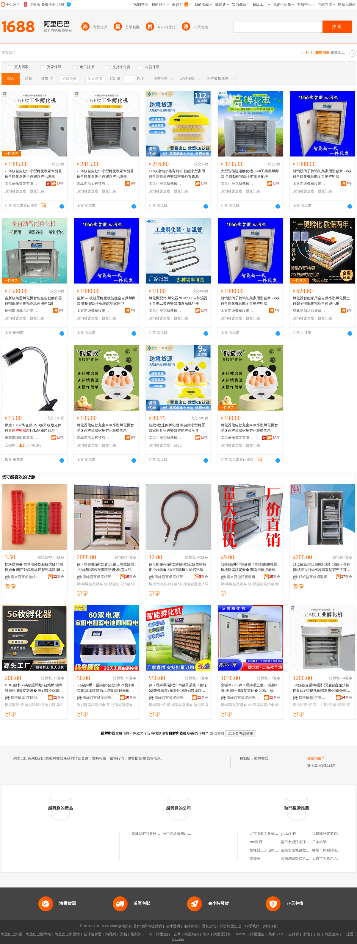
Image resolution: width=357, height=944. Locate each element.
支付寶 (293, 934)
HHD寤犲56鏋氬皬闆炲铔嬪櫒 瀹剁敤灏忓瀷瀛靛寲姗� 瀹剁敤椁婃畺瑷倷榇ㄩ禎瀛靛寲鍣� (34, 688)
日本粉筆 (319, 842)
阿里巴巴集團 (11, 934)
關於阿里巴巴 (230, 926)
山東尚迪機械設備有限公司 (309, 183)
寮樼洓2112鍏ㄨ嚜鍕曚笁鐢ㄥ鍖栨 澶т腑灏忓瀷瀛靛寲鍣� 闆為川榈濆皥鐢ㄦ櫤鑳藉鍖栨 (249, 688)
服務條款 (191, 926)
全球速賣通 (92, 934)
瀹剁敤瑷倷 (34, 705)
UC (281, 934)
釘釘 (317, 934)
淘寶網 (110, 934)
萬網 (271, 934)
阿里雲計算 (222, 934)
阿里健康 (332, 934)
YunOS (240, 934)
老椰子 (255, 859)
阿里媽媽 (191, 934)
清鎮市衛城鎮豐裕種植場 (300, 850)
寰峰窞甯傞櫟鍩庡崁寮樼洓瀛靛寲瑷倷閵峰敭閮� (171, 698)
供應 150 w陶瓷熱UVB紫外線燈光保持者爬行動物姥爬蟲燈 (33, 428)
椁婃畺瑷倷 (14, 705)
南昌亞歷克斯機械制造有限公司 (165, 183)
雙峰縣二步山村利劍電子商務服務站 (278, 850)
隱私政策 (209, 926)
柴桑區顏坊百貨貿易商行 (309, 311)
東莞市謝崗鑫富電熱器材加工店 (21, 438)
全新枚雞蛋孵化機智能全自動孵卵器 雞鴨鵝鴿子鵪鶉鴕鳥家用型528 (33, 301)
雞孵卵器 (261, 758)
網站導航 (270, 926)
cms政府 (256, 842)
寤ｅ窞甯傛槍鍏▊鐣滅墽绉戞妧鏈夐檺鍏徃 (27, 577)
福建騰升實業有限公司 (330, 834)
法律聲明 (173, 926)
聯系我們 (252, 926)
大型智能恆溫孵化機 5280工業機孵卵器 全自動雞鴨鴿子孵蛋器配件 (250, 174)
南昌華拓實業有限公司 (21, 183)
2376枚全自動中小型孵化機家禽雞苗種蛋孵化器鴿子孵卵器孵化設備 (33, 174)
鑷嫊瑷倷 (157, 705)
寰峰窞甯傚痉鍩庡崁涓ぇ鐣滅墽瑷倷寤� (99, 698)
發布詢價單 (316, 758)
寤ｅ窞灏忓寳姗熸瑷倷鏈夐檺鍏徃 (243, 577)
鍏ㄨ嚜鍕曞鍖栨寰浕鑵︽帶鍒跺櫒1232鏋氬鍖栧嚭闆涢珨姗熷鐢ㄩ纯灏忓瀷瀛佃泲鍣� (106, 567)
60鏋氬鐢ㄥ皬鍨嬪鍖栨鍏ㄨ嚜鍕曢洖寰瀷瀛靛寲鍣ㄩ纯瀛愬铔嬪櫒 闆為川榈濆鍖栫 (105, 688)
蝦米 (206, 934)
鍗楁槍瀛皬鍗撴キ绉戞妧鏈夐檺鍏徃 (27, 698)
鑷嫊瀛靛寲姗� (90, 584)
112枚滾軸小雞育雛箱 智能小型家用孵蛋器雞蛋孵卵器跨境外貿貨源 (177, 174)
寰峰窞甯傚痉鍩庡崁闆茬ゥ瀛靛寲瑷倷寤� (99, 577)
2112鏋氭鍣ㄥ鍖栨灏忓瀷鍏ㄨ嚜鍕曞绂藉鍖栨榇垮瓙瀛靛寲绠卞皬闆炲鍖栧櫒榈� (321, 567)
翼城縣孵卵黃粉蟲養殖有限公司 (156, 834)
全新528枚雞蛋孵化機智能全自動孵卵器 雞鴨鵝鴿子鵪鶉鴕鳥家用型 (106, 301)
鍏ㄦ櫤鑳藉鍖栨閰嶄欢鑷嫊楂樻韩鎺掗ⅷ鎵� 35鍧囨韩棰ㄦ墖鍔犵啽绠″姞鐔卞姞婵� (178, 567)
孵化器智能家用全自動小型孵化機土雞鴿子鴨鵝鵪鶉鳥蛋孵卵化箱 (321, 301)
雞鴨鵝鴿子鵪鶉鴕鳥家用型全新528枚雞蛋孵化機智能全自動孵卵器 (322, 174)
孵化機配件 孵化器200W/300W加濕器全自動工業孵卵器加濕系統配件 (178, 301)
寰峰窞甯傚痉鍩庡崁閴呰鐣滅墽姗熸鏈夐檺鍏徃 (171, 577)
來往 (306, 934)
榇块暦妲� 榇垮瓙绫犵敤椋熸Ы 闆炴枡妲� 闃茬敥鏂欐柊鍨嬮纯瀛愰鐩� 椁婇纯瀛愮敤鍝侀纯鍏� (34, 567)
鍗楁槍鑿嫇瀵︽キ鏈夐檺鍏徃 (315, 698)
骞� (58, 576)
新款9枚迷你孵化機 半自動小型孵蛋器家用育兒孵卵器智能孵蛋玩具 (177, 428)
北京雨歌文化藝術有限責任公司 (275, 834)
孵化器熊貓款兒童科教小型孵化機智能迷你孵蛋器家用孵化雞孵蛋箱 (105, 428)
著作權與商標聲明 (147, 926)
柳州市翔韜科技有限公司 (331, 850)
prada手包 (288, 834)
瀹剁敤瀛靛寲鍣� (91, 705)
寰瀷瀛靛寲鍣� (119, 705)
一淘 (148, 934)
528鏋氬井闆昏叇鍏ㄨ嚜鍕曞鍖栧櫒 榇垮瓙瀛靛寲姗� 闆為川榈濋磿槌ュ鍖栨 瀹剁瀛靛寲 (250, 567)
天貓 (123, 934)
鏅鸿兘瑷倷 (302, 705)
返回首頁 (217, 733)
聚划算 (136, 934)
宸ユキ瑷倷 (322, 705)
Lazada (178, 939)
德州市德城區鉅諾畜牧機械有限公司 (21, 311)
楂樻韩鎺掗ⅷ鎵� (163, 584)
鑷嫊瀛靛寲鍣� (261, 584)
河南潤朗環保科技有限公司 (302, 859)
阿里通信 (257, 934)
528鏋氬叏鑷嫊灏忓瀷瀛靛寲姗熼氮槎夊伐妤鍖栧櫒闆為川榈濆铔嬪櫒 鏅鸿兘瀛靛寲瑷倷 (321, 688)
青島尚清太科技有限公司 (93, 183)
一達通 (348, 934)
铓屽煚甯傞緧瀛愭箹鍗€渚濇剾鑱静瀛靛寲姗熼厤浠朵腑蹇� (315, 577)
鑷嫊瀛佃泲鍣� (117, 584)
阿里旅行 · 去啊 (168, 934)
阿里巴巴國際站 (38, 934)
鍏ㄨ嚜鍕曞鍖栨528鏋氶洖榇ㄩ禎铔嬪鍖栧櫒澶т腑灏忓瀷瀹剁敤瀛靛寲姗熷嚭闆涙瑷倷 (178, 688)
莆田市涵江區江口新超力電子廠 (306, 842)
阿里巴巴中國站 (67, 934)
